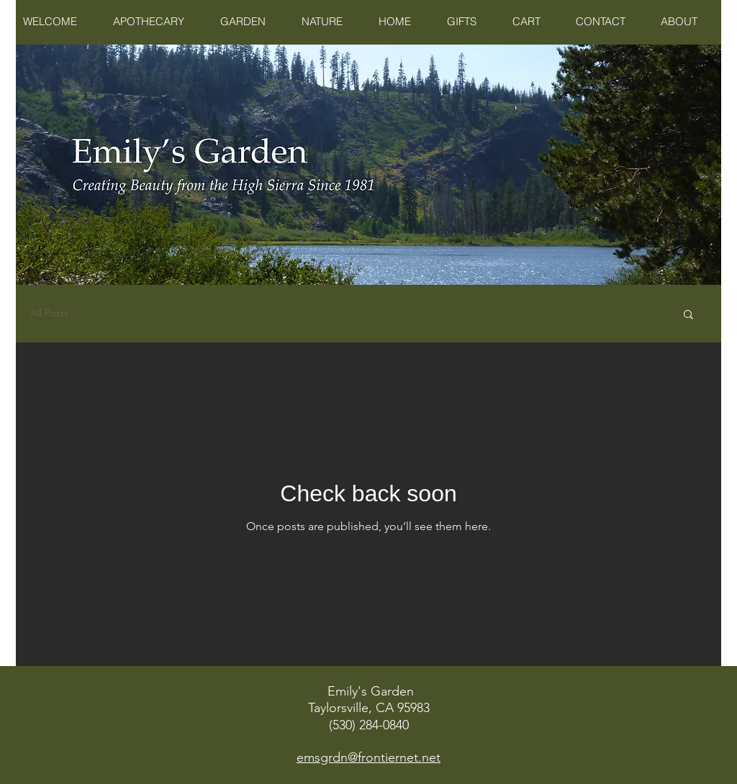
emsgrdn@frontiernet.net (368, 757)
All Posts (49, 312)
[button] (688, 315)
